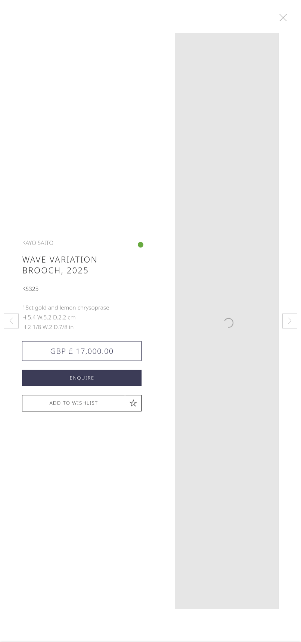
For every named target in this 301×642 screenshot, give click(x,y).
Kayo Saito (37, 246)
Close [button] (286, 18)
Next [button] (289, 321)
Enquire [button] (81, 380)
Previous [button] (11, 321)
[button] (82, 406)
